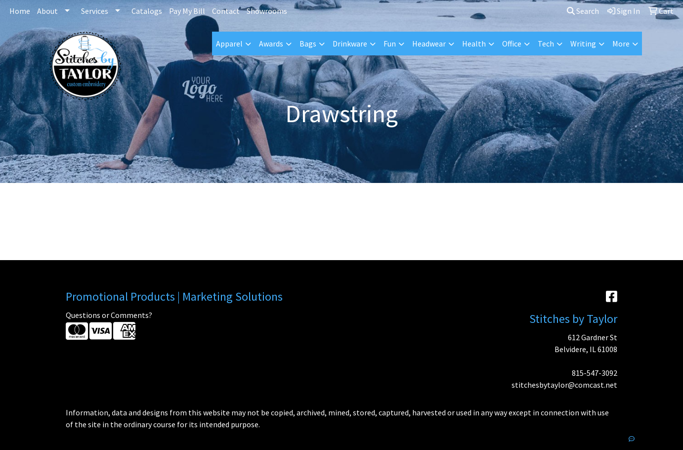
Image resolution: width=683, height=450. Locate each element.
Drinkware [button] (350, 43)
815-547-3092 (594, 373)
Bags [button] (307, 43)
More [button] (621, 43)
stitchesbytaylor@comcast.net (564, 385)
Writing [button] (583, 43)
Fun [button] (390, 43)
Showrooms (267, 11)
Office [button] (511, 43)
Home (19, 11)
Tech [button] (546, 43)
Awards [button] (271, 43)
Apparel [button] (229, 43)
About (47, 11)
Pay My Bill (187, 11)
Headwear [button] (429, 43)
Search (583, 11)
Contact (226, 11)
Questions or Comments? (109, 315)
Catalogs (146, 11)
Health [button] (474, 43)
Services (94, 11)
